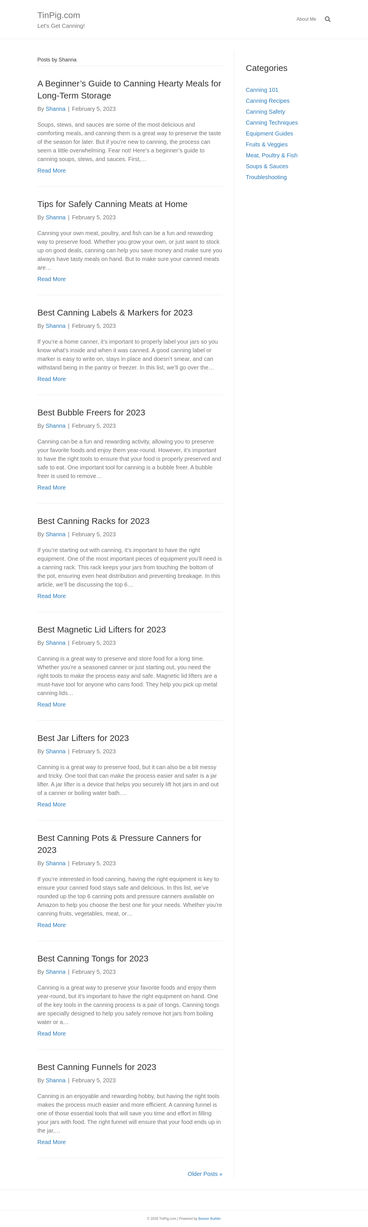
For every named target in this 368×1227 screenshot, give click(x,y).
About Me (306, 19)
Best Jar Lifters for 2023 (83, 738)
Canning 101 (262, 90)
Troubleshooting (266, 177)
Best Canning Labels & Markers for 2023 (115, 312)
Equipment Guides (269, 133)
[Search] (326, 19)
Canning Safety (265, 112)
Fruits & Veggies (267, 144)
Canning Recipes (268, 101)
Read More (51, 170)
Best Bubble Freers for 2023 (91, 412)
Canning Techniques (272, 122)
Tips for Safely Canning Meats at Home (112, 204)
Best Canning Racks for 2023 (93, 521)
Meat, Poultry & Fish (272, 155)
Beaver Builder (209, 1219)
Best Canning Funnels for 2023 (96, 1067)
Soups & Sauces (267, 166)
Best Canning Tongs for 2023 (92, 958)
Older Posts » (205, 1174)
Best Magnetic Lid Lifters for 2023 (101, 629)
